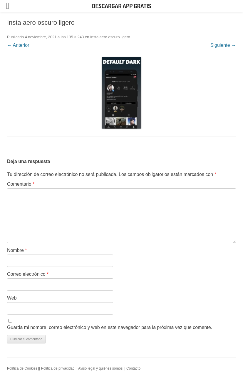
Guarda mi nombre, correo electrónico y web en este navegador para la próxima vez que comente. (109, 327)
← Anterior (18, 45)
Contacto (133, 368)
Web (12, 297)
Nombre (17, 250)
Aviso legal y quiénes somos (100, 368)
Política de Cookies (22, 368)
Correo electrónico (27, 274)
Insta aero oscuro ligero (110, 37)
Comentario (20, 184)
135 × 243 (75, 37)
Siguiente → (223, 45)
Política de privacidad (58, 368)
